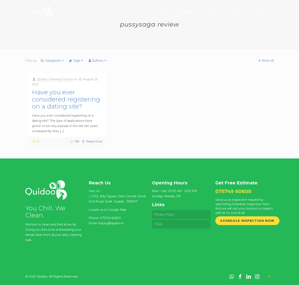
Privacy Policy (164, 214)
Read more (94, 141)
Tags (76, 60)
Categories (52, 60)
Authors (97, 60)
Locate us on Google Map (107, 210)
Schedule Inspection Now (247, 221)
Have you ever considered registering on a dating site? (66, 99)
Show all (266, 60)
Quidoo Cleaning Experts (55, 79)
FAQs (158, 224)
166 (77, 141)
